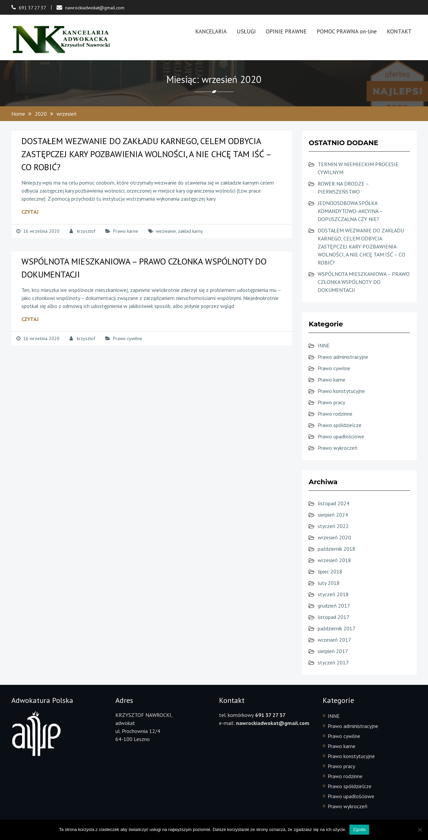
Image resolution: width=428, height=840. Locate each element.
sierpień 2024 (333, 514)
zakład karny (190, 231)
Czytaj (29, 211)
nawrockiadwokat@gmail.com (94, 8)
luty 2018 (329, 583)
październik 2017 (336, 628)
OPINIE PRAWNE (286, 31)
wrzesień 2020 (334, 537)
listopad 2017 (333, 617)
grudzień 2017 (334, 605)
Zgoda (359, 829)
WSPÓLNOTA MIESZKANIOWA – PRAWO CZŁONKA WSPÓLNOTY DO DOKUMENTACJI (364, 282)
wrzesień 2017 (334, 639)
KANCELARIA (211, 31)
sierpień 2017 (333, 651)
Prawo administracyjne (343, 356)
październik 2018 (336, 548)
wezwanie (166, 231)
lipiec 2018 (330, 571)
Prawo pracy (331, 402)
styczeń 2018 (333, 594)
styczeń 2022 (333, 526)
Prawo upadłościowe (341, 436)
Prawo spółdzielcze (339, 425)
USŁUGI (246, 31)
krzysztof (86, 231)
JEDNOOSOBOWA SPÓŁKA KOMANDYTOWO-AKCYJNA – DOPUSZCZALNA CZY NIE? (350, 211)
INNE (324, 345)
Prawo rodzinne (335, 413)
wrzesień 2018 (334, 560)
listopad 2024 (333, 503)
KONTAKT (399, 31)
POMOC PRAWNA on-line (347, 31)
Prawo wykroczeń (337, 447)
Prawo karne (125, 231)
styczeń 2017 (333, 662)
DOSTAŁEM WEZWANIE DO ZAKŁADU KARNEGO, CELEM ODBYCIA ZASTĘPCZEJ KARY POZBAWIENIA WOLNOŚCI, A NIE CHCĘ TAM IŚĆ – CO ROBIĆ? (146, 154)
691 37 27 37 (32, 8)
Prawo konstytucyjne (341, 391)
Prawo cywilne (127, 338)
